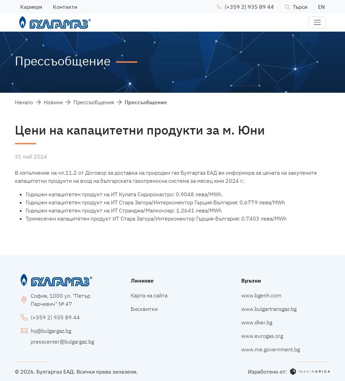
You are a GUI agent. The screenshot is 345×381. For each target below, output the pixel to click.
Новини (53, 102)
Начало (24, 102)
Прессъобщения (93, 102)
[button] (317, 23)
